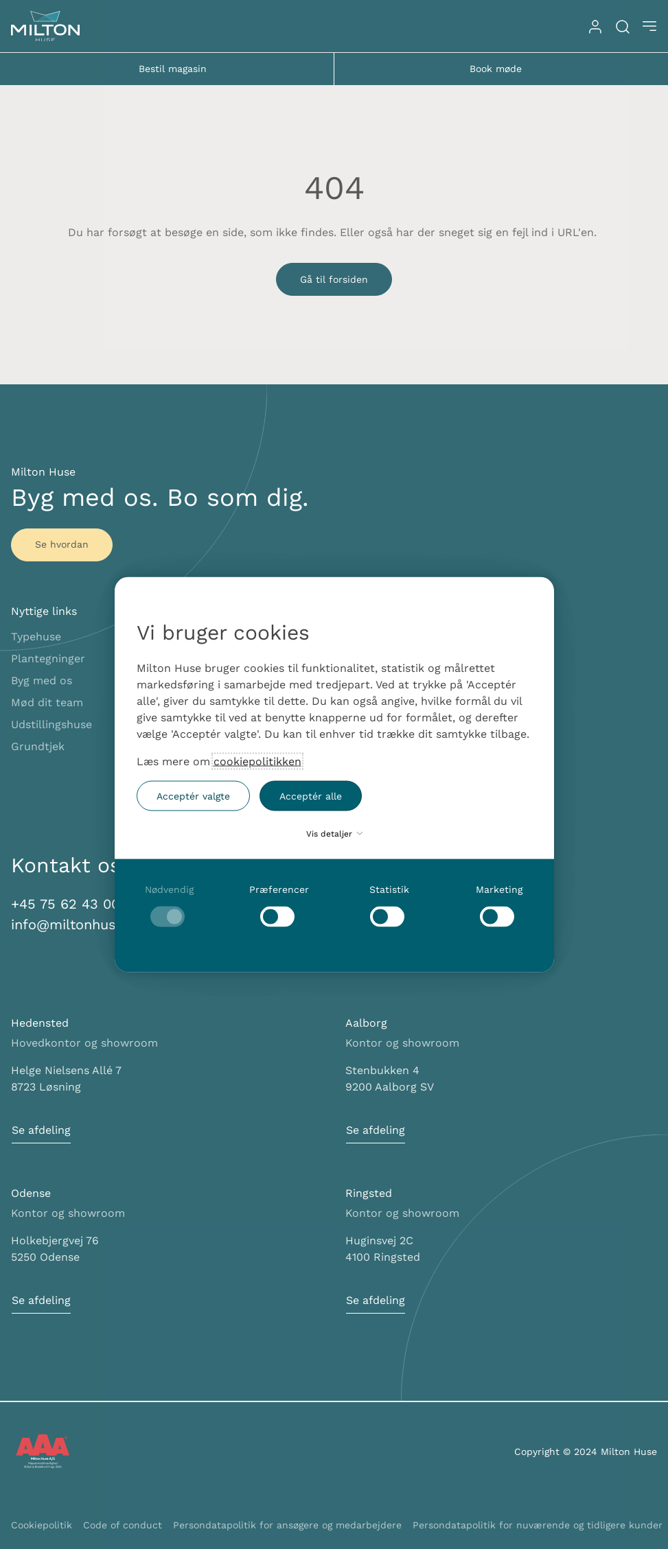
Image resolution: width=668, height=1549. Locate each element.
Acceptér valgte (193, 795)
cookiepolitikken (257, 761)
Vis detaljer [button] (334, 834)
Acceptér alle (310, 795)
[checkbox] (169, 906)
